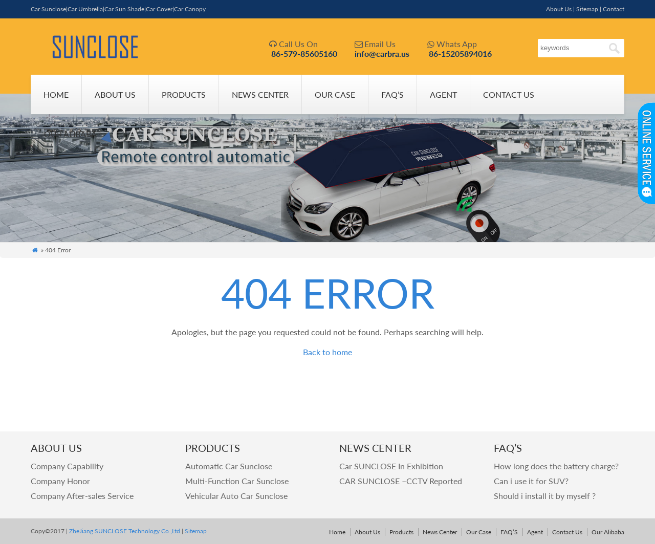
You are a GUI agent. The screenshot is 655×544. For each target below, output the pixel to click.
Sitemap (587, 9)
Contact (613, 9)
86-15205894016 (460, 53)
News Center (260, 94)
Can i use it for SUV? (531, 481)
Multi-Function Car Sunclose (237, 481)
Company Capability (67, 466)
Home (56, 94)
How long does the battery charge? (556, 466)
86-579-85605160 (304, 53)
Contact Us (508, 94)
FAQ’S (392, 94)
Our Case (335, 94)
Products (184, 94)
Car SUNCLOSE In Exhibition (391, 466)
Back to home (327, 352)
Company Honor (60, 481)
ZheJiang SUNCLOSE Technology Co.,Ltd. (125, 531)
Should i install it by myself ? (545, 496)
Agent (443, 94)
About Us (559, 9)
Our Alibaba (70, 134)
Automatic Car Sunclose (228, 466)
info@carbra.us (382, 53)
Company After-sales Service (82, 496)
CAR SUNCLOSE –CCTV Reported (400, 481)
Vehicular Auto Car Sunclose (236, 496)
